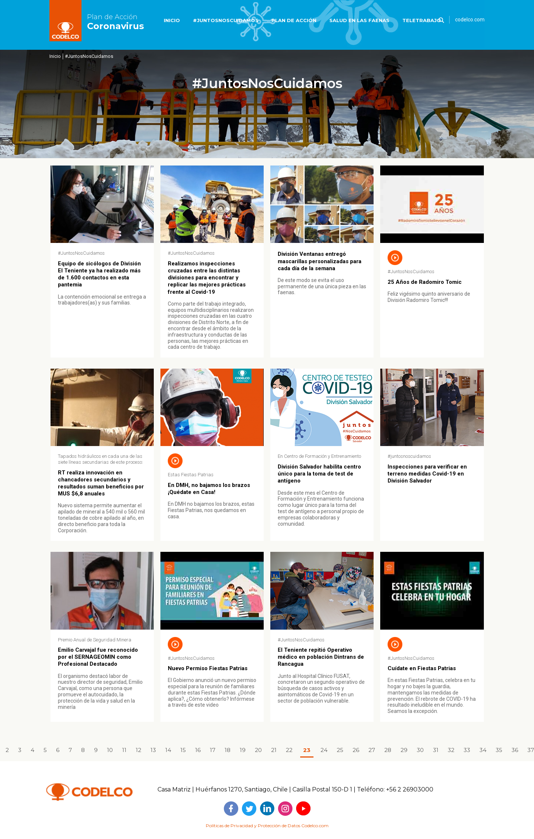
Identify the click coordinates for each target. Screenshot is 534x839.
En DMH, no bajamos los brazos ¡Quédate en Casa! (209, 488)
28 (387, 749)
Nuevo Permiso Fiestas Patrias (207, 668)
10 (110, 749)
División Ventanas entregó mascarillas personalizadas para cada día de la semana (319, 261)
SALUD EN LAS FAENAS (359, 20)
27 (371, 749)
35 (499, 749)
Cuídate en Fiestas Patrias (422, 668)
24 (323, 749)
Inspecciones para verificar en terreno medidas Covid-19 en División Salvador (427, 473)
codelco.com (470, 19)
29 (404, 749)
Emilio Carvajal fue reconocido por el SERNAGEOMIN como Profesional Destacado (98, 657)
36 (515, 749)
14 (168, 749)
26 (356, 749)
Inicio (55, 56)
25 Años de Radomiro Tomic (425, 282)
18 (227, 749)
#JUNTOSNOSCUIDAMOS (226, 20)
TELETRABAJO (421, 20)
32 (451, 749)
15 (183, 749)
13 (153, 749)
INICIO (172, 20)
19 (243, 749)
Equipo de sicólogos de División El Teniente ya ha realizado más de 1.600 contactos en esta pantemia (99, 274)
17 (212, 749)
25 (340, 749)
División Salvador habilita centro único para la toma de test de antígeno (319, 473)
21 (274, 749)
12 (138, 749)
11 (124, 749)
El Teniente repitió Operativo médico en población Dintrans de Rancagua (321, 657)
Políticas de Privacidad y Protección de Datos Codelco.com (267, 825)
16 (198, 749)
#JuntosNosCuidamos (89, 56)
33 (467, 749)
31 (435, 749)
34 (482, 749)
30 (420, 749)
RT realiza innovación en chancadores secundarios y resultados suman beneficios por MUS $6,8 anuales (101, 483)
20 (258, 749)
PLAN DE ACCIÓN (293, 20)
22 (289, 749)
